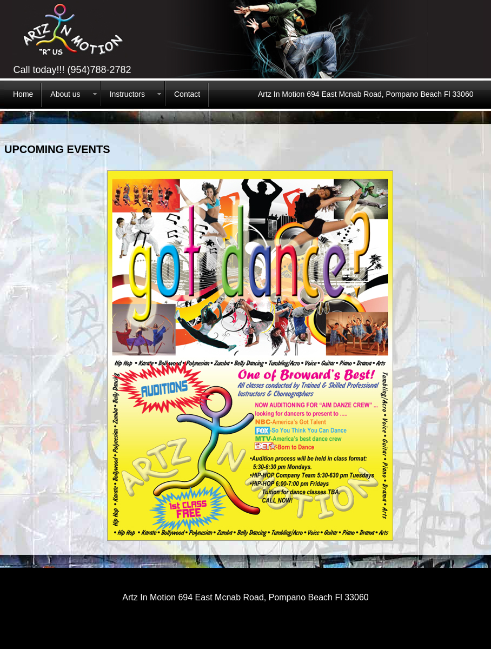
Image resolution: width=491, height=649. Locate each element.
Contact (187, 94)
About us (65, 94)
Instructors (127, 94)
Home (23, 94)
